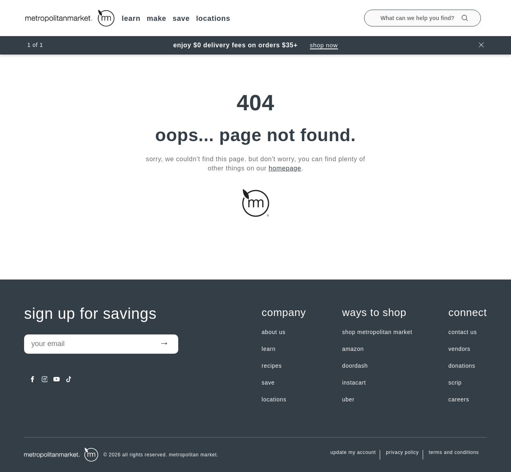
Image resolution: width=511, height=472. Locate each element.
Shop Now (324, 45)
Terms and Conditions (454, 452)
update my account (353, 452)
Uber (348, 399)
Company (284, 312)
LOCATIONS (213, 18)
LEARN (131, 18)
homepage (285, 168)
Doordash (355, 366)
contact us (462, 332)
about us (273, 332)
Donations (461, 366)
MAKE (156, 18)
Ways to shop (374, 312)
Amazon (353, 349)
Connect (467, 312)
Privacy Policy (402, 452)
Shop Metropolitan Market (377, 332)
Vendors (459, 349)
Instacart (354, 382)
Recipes (272, 366)
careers (458, 399)
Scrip (455, 382)
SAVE (181, 18)
